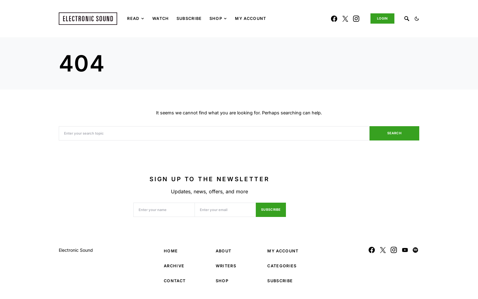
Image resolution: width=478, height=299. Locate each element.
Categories (281, 266)
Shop (222, 280)
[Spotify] (415, 250)
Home (171, 251)
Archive (174, 266)
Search (394, 133)
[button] (416, 18)
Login (382, 18)
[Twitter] (345, 19)
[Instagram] (356, 19)
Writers (226, 266)
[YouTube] (405, 250)
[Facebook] (334, 19)
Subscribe (271, 210)
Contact (175, 280)
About (224, 251)
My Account (282, 251)
